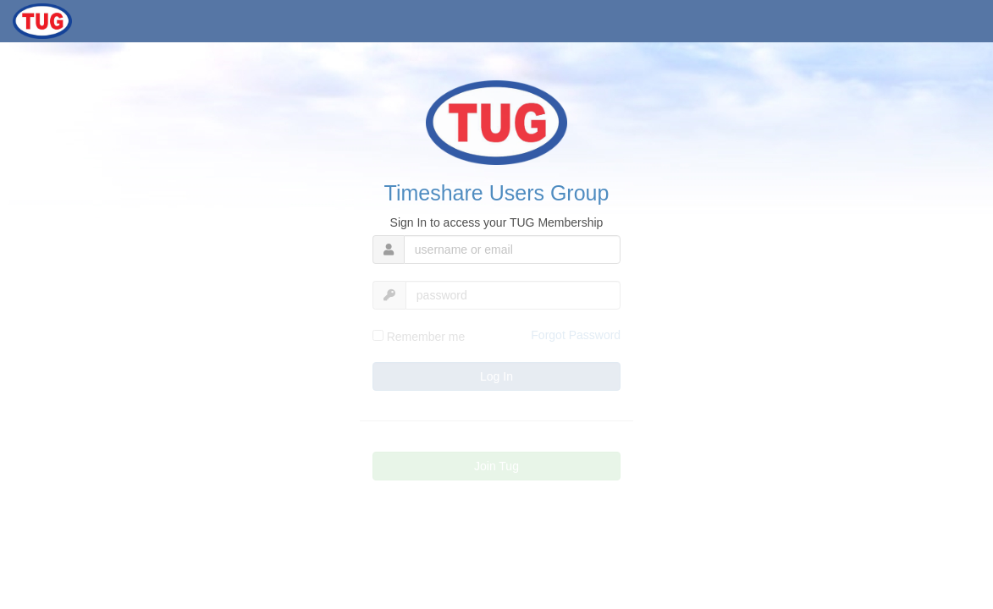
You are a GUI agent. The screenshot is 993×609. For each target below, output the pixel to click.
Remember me (418, 336)
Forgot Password (576, 335)
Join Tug (496, 466)
